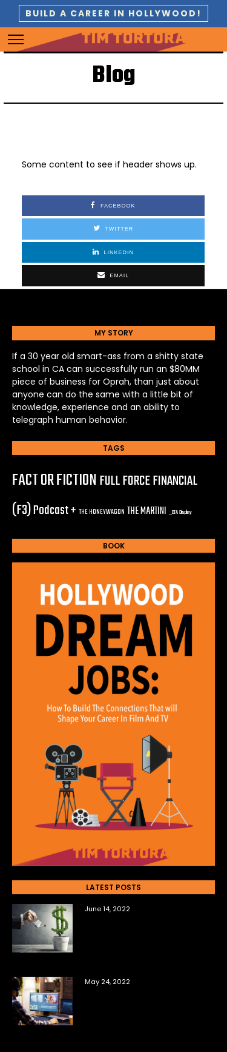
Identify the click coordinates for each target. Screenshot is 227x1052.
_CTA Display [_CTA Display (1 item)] (180, 512)
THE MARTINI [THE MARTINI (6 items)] (146, 511)
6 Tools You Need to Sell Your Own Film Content (142, 1002)
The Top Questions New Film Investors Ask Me (141, 929)
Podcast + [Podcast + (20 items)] (54, 511)
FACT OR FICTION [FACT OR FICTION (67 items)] (54, 480)
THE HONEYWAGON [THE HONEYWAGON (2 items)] (102, 512)
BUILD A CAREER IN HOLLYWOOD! (113, 13)
